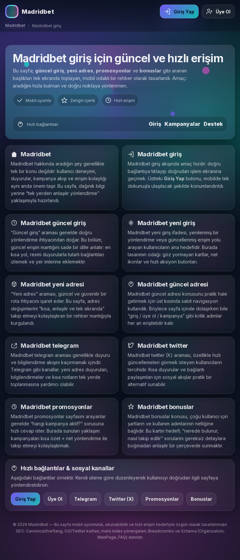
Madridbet (15, 25)
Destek (213, 124)
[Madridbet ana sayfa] (29, 11)
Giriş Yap (179, 11)
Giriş (155, 124)
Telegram (85, 500)
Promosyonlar (162, 500)
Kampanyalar (182, 124)
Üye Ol (218, 11)
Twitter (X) (121, 500)
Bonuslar (201, 500)
